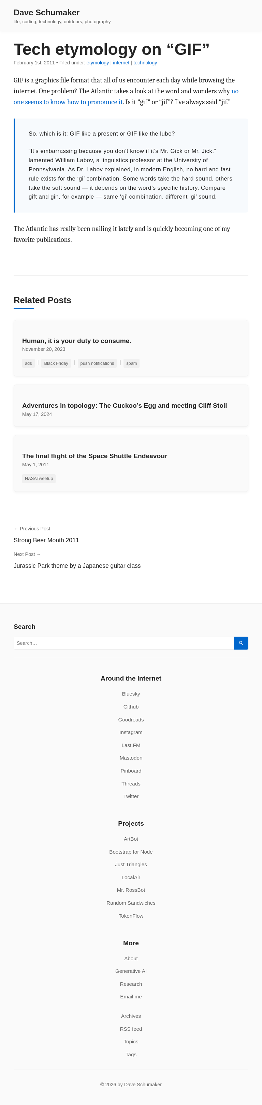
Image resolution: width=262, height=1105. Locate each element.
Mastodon (131, 758)
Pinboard (131, 771)
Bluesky (131, 694)
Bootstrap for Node (130, 852)
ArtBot (131, 839)
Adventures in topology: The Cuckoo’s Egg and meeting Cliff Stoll (124, 405)
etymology (98, 62)
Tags (131, 1054)
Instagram (131, 732)
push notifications (97, 363)
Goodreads (131, 719)
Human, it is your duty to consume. (76, 340)
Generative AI (131, 971)
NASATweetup (39, 478)
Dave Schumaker (46, 12)
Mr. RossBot (131, 890)
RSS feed (131, 1029)
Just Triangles (131, 864)
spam (131, 363)
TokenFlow (131, 916)
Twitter (131, 796)
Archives (131, 1016)
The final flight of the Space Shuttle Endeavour (94, 456)
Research (131, 984)
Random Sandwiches (131, 903)
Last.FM (131, 745)
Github (131, 707)
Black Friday (56, 363)
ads (28, 363)
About (131, 958)
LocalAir (131, 877)
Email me (131, 996)
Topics (130, 1041)
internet (121, 62)
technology (145, 62)
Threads (131, 784)
